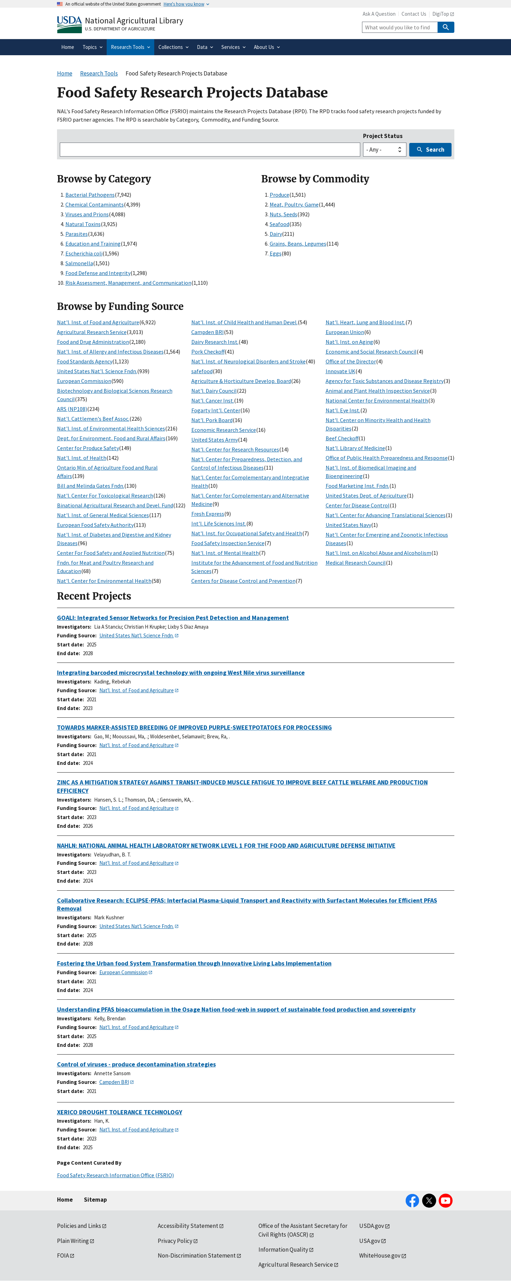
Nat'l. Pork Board (212, 420)
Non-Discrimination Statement (197, 1255)
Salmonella (79, 263)
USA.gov (369, 1241)
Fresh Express (207, 513)
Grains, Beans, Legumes (298, 243)
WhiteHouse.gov (379, 1255)
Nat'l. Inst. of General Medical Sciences (103, 515)
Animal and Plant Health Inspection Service (378, 390)
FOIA (63, 1255)
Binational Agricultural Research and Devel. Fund (115, 505)
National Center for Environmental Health (377, 400)
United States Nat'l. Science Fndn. (97, 371)
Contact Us (414, 14)
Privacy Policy (175, 1241)
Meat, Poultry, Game (294, 204)
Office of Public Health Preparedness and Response (387, 457)
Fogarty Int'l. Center (215, 410)
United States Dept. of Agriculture (366, 495)
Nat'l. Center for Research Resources (235, 449)
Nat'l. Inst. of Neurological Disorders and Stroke (248, 361)
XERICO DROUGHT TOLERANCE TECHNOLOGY (119, 1112)
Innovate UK (340, 371)
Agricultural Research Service (92, 331)
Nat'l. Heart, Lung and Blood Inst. (365, 322)
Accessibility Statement (188, 1226)
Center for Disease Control (358, 505)
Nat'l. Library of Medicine (355, 447)
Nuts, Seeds (283, 214)
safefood (202, 371)
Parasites (76, 233)
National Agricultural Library (134, 20)
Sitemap (95, 1199)
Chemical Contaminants (94, 204)
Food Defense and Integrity (97, 272)
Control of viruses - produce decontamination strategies (136, 1064)
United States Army (214, 439)
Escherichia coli (83, 253)
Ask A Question (379, 14)
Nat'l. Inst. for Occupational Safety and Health (246, 533)
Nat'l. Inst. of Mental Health (225, 552)
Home (65, 1199)
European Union (345, 331)
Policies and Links (79, 1226)
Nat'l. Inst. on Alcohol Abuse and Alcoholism (378, 552)
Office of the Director (351, 361)
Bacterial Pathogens (90, 194)
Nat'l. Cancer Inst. (212, 400)
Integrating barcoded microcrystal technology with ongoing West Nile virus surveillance (181, 672)
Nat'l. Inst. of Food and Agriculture (98, 322)
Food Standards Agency (84, 361)
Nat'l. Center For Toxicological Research (105, 495)
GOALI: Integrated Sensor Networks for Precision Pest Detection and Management (173, 618)
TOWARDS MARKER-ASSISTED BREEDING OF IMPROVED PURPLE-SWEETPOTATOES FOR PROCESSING (194, 727)
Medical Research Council (356, 562)
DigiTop (440, 13)
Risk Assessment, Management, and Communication (128, 282)
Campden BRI (207, 331)
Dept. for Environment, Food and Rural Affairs (111, 438)
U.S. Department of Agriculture (120, 29)
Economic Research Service (223, 429)
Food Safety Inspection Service (227, 543)
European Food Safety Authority (95, 524)
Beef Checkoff (342, 438)
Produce (279, 194)
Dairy (276, 233)
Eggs (276, 253)
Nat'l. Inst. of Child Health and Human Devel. (244, 322)
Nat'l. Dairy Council (214, 390)
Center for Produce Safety (88, 447)
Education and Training (93, 243)
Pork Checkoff (208, 351)
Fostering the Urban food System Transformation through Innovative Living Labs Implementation (194, 963)
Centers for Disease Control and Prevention (243, 580)
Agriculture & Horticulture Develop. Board (241, 380)
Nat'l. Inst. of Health (81, 457)
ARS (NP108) (72, 408)
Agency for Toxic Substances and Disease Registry (384, 380)
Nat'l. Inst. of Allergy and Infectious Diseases (110, 351)
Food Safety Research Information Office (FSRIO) (115, 1175)
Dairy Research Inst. (215, 341)
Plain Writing (73, 1241)
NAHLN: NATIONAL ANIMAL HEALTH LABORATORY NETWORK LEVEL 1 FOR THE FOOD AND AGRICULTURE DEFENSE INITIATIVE (226, 845)
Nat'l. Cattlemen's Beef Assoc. (93, 418)
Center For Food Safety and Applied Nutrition (111, 552)
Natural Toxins (83, 223)
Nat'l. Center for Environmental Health (104, 580)
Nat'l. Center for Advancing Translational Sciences (386, 515)
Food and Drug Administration (93, 341)
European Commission (84, 380)
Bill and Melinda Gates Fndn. (90, 485)
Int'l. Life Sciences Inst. (218, 523)
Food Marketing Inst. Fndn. (357, 485)
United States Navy (348, 524)
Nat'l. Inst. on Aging (349, 341)
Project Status (383, 136)
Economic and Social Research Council (371, 351)
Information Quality (283, 1249)
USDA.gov (371, 1226)
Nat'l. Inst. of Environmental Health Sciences (111, 428)
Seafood (279, 223)
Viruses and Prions (87, 214)
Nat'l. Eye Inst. (343, 410)
